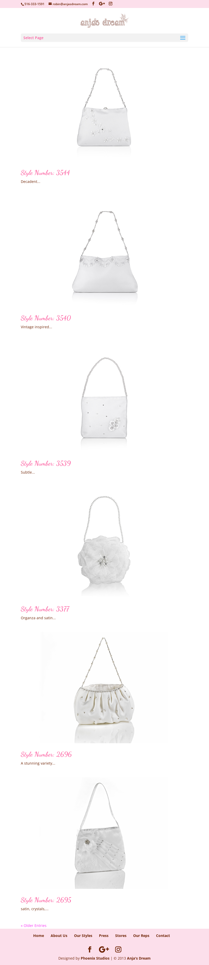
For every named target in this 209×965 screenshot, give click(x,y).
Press (103, 935)
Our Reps (141, 935)
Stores (120, 935)
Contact (163, 935)
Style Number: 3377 (45, 609)
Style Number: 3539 (46, 463)
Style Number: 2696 (46, 754)
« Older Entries (34, 925)
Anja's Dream (139, 958)
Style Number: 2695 (46, 900)
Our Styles (83, 935)
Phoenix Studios (95, 958)
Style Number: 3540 (46, 318)
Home (38, 935)
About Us (59, 935)
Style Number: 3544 (45, 172)
